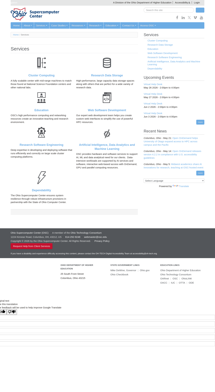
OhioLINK (186, 278)
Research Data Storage (107, 75)
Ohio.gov (145, 270)
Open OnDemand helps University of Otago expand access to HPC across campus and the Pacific (171, 141)
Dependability (41, 190)
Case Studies (59, 25)
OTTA (182, 282)
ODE (191, 282)
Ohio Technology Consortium (175, 274)
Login (197, 2)
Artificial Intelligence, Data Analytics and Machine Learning (174, 63)
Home (16, 25)
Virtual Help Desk (153, 84)
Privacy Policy (101, 241)
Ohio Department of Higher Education (180, 270)
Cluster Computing (41, 75)
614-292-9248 (72, 237)
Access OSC (148, 25)
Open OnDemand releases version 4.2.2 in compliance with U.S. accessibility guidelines (172, 154)
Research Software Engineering (41, 144)
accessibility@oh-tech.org (145, 253)
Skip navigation (9, 2)
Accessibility (181, 2)
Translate (181, 186)
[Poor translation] (12, 312)
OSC (175, 278)
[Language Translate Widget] (174, 180)
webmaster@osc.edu (95, 237)
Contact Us (129, 25)
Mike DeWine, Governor (123, 270)
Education (112, 25)
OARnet (164, 278)
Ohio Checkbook (119, 274)
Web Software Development (107, 110)
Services (41, 25)
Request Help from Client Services (31, 246)
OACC (163, 282)
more (200, 122)
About (28, 25)
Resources (78, 25)
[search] (169, 10)
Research (95, 25)
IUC (173, 282)
